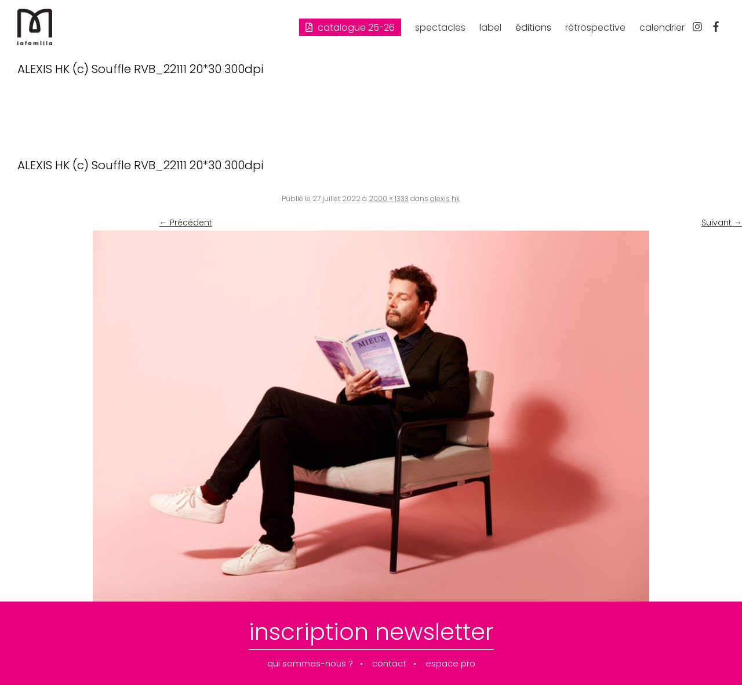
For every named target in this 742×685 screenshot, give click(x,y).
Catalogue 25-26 (350, 27)
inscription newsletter (371, 631)
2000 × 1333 (389, 198)
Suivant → (721, 222)
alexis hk (445, 198)
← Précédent (185, 222)
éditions (533, 27)
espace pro (450, 664)
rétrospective (595, 27)
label (490, 27)
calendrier (662, 27)
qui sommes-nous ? (310, 664)
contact (389, 664)
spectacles (440, 27)
